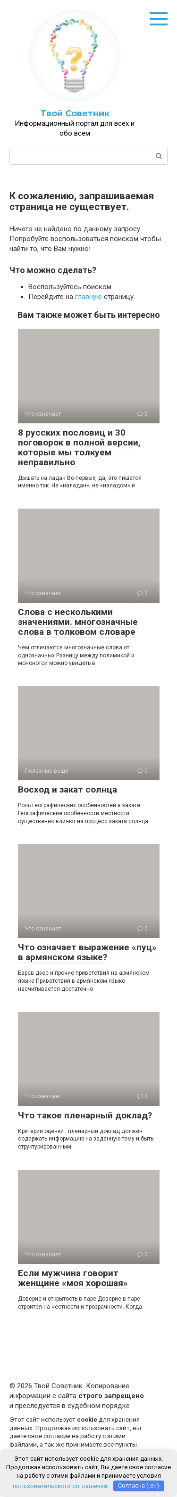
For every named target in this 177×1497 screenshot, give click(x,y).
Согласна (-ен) (138, 1485)
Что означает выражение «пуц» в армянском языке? (87, 952)
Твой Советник (75, 113)
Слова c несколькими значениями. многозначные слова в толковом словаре (78, 622)
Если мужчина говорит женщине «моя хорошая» (73, 1278)
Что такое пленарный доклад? (85, 1115)
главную (88, 296)
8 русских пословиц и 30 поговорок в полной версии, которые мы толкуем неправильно (79, 447)
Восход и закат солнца (67, 789)
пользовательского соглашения (60, 1485)
